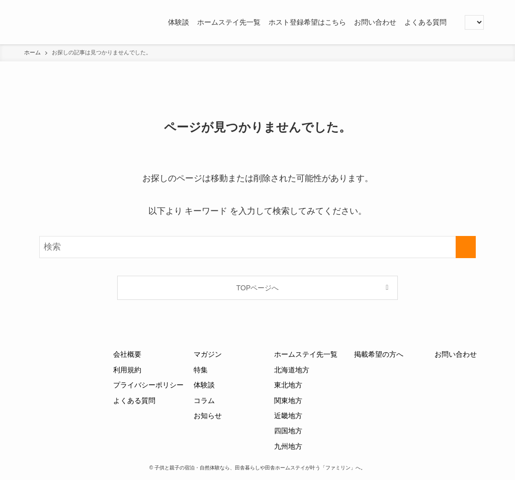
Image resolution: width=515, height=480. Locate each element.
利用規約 (127, 370)
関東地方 (288, 400)
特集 (201, 370)
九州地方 (288, 446)
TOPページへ (257, 288)
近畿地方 (288, 416)
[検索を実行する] (466, 247)
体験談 (204, 385)
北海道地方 (291, 370)
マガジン (208, 354)
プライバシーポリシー (148, 385)
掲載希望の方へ (378, 354)
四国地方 (288, 431)
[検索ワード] (257, 247)
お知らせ (208, 416)
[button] (455, 22)
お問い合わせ (456, 354)
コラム (204, 400)
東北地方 (288, 385)
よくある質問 (134, 400)
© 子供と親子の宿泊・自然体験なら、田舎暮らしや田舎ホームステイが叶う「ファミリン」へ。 (257, 467)
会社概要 (127, 354)
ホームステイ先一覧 (305, 354)
